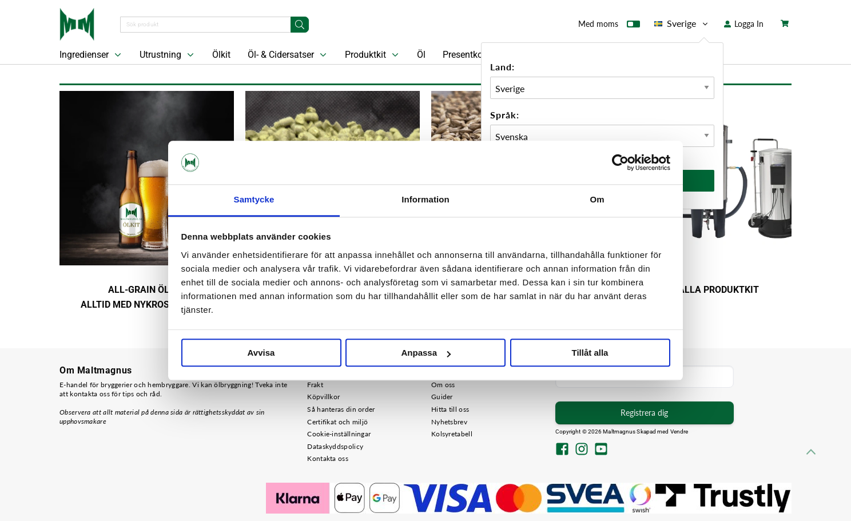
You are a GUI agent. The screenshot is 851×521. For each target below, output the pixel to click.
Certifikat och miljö (337, 421)
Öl (421, 54)
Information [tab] (425, 200)
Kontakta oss (327, 458)
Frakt (315, 384)
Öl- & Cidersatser (288, 55)
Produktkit (373, 55)
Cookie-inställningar (339, 433)
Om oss (443, 384)
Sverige (682, 23)
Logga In (743, 24)
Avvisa (261, 353)
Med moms (609, 26)
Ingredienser (91, 55)
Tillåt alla (590, 353)
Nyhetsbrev (449, 421)
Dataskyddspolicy (335, 446)
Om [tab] (597, 200)
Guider (442, 396)
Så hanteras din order (341, 409)
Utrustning (168, 55)
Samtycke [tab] (254, 200)
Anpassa (426, 353)
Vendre (679, 431)
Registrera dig (644, 412)
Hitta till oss (450, 409)
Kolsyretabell (451, 433)
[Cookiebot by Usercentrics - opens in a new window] (620, 162)
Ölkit (221, 54)
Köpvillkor (323, 396)
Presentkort (465, 54)
